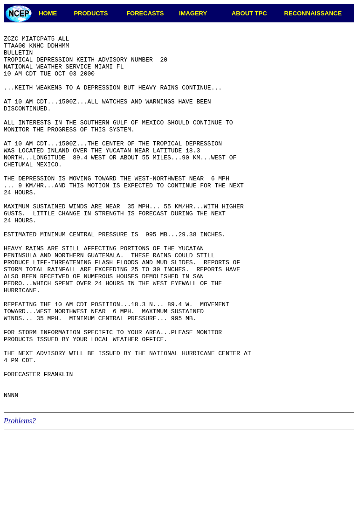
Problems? (20, 496)
